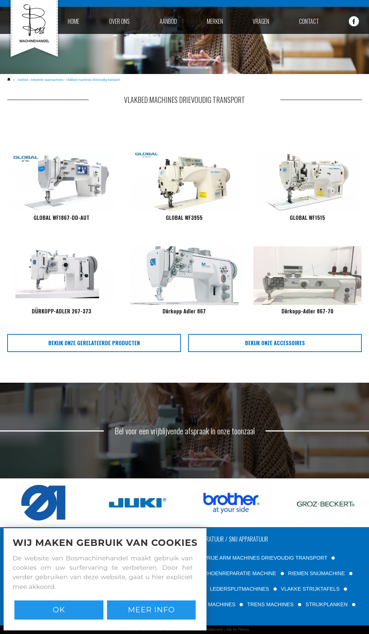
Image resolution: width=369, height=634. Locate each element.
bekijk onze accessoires (275, 343)
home (73, 21)
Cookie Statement (208, 629)
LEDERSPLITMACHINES (239, 589)
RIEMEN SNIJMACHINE (316, 573)
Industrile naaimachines (47, 80)
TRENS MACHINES (270, 604)
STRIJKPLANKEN (327, 604)
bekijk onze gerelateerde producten (94, 343)
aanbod (168, 21)
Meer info (151, 609)
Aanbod (23, 80)
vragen (261, 21)
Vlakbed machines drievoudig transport (93, 80)
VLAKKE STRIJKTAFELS (310, 589)
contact (309, 21)
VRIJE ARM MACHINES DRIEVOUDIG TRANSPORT (265, 558)
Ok (59, 609)
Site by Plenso (237, 629)
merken (215, 21)
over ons (119, 21)
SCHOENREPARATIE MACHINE (238, 573)
